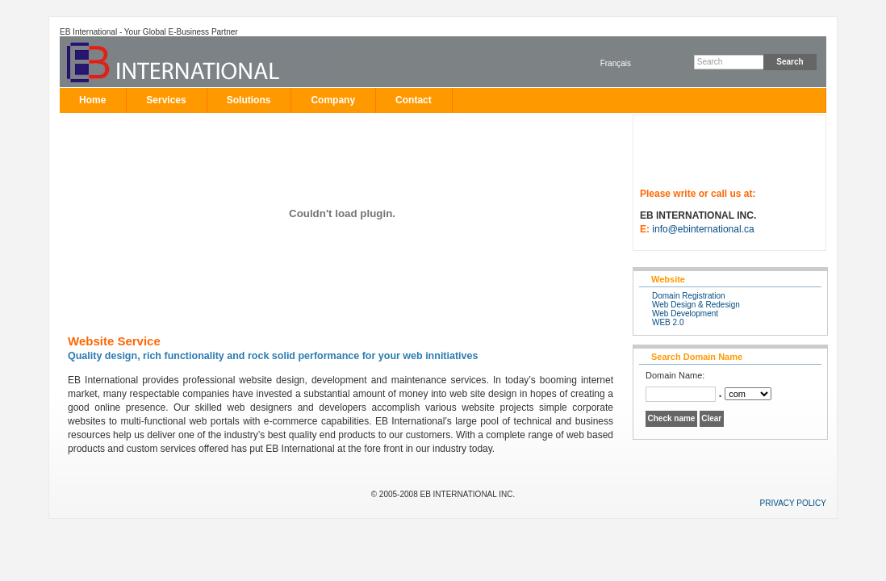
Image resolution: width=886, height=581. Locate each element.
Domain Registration (688, 295)
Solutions (249, 100)
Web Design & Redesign (696, 304)
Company (333, 100)
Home (92, 100)
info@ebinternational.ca (703, 229)
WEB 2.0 (667, 322)
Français (615, 63)
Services (166, 100)
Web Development (685, 313)
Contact (413, 100)
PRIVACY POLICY (793, 503)
